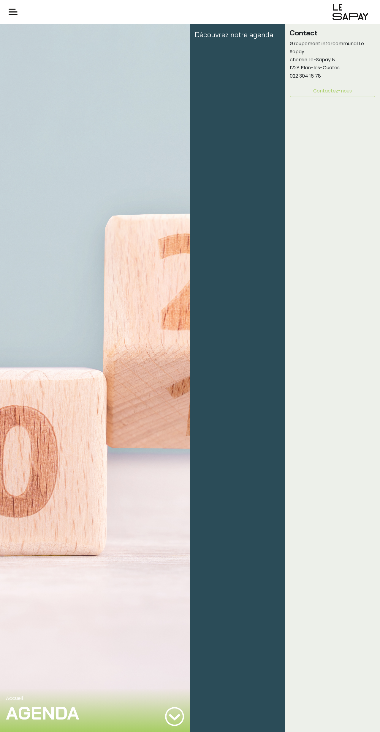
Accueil (14, 698)
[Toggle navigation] (13, 12)
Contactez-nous (332, 90)
